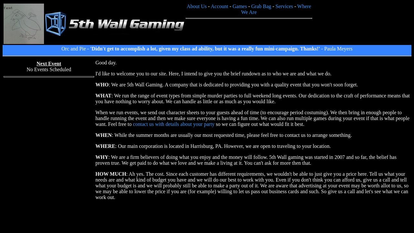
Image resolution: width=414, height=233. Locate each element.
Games (240, 6)
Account (219, 6)
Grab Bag (261, 6)
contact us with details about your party (173, 124)
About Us (197, 6)
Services (284, 6)
